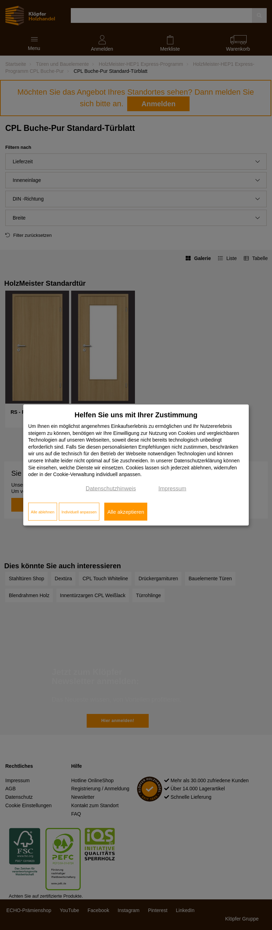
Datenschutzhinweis (111, 488)
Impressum (172, 488)
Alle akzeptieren (125, 511)
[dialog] (136, 465)
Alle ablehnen (43, 512)
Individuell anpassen (79, 512)
